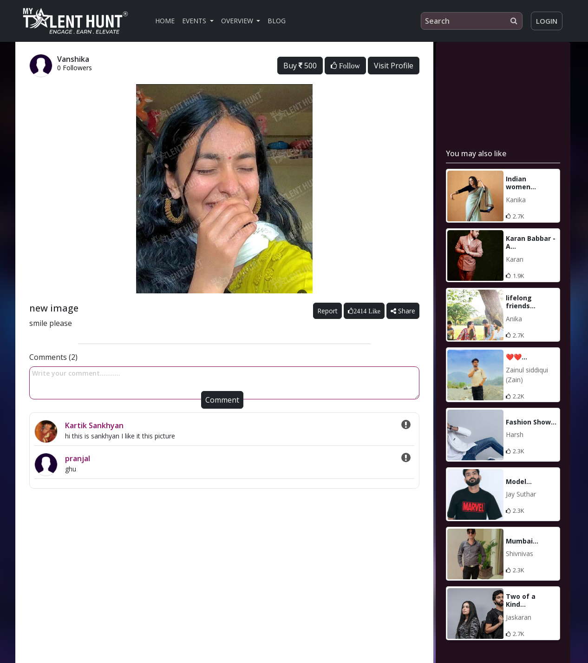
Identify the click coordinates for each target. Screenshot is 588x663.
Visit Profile (393, 65)
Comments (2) (53, 357)
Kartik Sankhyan (94, 425)
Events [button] (195, 20)
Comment (222, 400)
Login (546, 21)
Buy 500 (300, 65)
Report (327, 310)
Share (403, 310)
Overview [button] (238, 20)
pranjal (77, 458)
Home (165, 20)
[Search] (472, 21)
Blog (277, 20)
